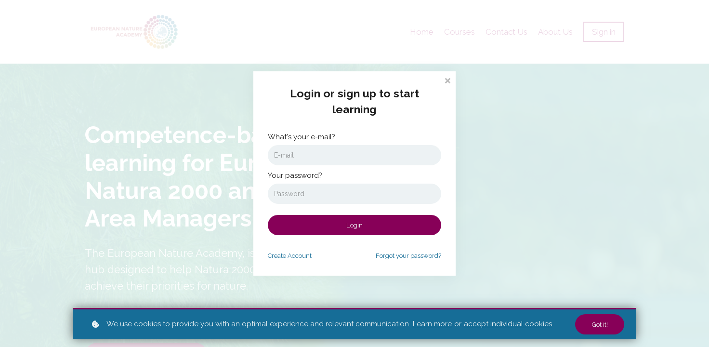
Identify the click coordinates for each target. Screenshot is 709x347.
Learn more (432, 324)
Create (290, 255)
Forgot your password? (408, 255)
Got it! (599, 324)
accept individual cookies (508, 324)
